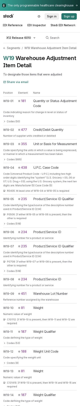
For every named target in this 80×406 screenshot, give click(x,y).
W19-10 (8, 308)
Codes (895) (12, 159)
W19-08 (8, 279)
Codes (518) (12, 223)
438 (22, 167)
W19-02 (8, 129)
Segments (13, 48)
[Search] (60, 38)
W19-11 (8, 331)
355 (22, 144)
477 (22, 130)
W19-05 (8, 199)
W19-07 (8, 246)
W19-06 (8, 232)
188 (22, 351)
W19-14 (8, 395)
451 (22, 294)
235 (22, 199)
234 (22, 232)
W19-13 (8, 371)
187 (22, 332)
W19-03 (8, 144)
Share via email (15, 82)
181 (22, 101)
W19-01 (8, 101)
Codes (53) (11, 343)
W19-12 (8, 351)
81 (21, 308)
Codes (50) (11, 121)
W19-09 (8, 293)
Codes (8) (11, 362)
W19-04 (8, 167)
